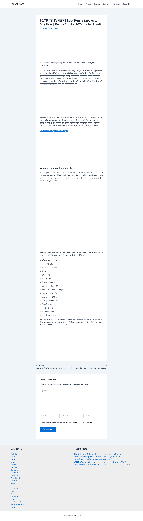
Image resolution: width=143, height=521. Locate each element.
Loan (12, 491)
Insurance (14, 483)
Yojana (88, 4)
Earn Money (15, 473)
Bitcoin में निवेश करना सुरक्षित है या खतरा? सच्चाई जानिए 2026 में (94, 460)
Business (106, 4)
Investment (15, 486)
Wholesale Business (18, 505)
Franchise (116, 4)
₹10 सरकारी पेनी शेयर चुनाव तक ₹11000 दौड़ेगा (55, 131)
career (13, 462)
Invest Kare (17, 3)
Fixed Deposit (16, 478)
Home (80, 4)
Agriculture (15, 454)
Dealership (126, 4)
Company (14, 465)
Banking (97, 4)
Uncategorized (16, 502)
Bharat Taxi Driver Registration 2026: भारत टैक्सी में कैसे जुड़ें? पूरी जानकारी (98, 457)
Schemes (14, 494)
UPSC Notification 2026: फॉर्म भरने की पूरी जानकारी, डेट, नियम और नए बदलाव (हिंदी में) (101, 462)
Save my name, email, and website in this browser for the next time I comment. (67, 423)
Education (14, 476)
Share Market (16, 497)
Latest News (15, 489)
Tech (12, 499)
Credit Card (15, 467)
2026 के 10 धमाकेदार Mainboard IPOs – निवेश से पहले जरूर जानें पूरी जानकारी (99, 454)
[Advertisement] (71, 47)
